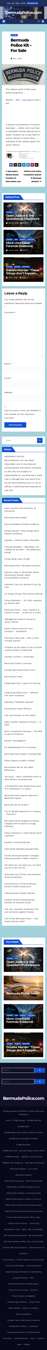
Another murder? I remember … (20, 657)
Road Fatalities (14, 1308)
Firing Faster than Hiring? (17, 559)
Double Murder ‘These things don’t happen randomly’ (22, 273)
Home (8, 1120)
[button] (39, 21)
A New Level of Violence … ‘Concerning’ (23, 1223)
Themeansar (23, 1114)
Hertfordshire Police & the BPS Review (23, 1284)
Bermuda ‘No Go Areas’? (17, 805)
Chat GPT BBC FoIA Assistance (15, 1248)
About (24, 1229)
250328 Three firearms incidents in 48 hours (23, 1199)
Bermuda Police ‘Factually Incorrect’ (23, 565)
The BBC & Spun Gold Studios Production (23, 1320)
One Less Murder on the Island (20, 715)
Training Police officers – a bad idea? (23, 1326)
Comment (10, 312)
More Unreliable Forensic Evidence (19, 244)
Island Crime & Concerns (19, 1290)
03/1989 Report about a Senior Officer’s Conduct (23, 1132)
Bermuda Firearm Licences (18, 663)
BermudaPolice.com (23, 12)
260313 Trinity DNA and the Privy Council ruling (23, 1211)
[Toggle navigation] (21, 21)
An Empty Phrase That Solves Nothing (23, 594)
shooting (31, 239)
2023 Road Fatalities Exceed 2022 (21, 849)
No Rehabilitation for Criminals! (20, 747)
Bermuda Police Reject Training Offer (23, 754)
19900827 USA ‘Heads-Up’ (13, 1163)
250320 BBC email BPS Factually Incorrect (23, 1187)
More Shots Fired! (13, 676)
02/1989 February (34, 1120)
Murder (22, 239)
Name (8, 364)
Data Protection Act (36, 1248)
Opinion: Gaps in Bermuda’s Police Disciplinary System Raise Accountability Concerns (22, 575)
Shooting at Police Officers (18, 708)
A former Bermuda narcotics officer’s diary (23, 1217)
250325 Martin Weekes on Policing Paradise (23, 1193)
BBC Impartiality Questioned (15, 1235)
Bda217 (25, 223)
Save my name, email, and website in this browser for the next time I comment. (22, 414)
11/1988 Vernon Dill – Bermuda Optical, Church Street (23, 1151)
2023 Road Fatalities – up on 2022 (23, 1169)
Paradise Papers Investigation (23, 1296)
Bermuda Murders (36, 1235)
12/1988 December (12, 1157)
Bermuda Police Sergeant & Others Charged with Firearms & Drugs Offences (22, 823)
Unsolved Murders (21, 1338)
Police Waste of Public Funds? (20, 760)
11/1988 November (23, 1145)
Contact (27, 1344)
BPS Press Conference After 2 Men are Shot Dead (23, 1241)
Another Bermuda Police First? (20, 670)
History (14, 35)
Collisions (40, 1338)
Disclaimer (23, 1254)
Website (8, 392)
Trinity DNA (7, 1338)
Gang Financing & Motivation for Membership (23, 1272)
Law (16, 212)
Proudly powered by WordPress (15, 1111)
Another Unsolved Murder (17, 842)
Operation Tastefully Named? (19, 702)
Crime (32, 1338)
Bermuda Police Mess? (16, 517)
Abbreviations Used (12, 1229)
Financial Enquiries (33, 1266)
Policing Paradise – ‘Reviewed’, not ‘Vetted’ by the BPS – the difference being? (23, 550)
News (19, 1344)
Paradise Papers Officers (17, 1302)
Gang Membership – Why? (23, 1278)
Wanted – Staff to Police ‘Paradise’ (22, 540)
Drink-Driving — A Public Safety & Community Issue (23, 1260)
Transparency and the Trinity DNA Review (23, 1332)
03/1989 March (23, 1126)
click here (27, 100)
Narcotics (34, 1290)
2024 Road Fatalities (23, 1175)
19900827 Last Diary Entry (31, 1157)
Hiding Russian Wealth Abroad (20, 893)
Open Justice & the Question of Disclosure (22, 217)
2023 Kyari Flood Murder (34, 1163)
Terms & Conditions (23, 1314)
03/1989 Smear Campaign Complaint (23, 1138)
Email (8, 378)
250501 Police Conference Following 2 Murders (23, 1205)
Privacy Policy (34, 1302)
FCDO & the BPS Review (15, 1266)
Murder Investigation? (15, 741)
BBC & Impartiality (35, 1229)
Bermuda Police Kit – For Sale (21, 45)
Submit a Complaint (30, 1308)
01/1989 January (19, 1120)
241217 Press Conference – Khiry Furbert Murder (23, 1181)
